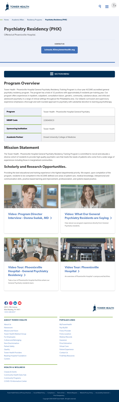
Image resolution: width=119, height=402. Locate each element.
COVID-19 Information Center (15, 381)
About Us (7, 325)
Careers (7, 359)
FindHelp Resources (67, 356)
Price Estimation (66, 343)
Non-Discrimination (11, 343)
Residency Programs (34, 20)
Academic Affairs (18, 20)
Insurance (63, 340)
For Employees (9, 337)
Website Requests (72, 393)
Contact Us (64, 353)
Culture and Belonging (12, 340)
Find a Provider (65, 331)
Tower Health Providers (13, 353)
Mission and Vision (11, 331)
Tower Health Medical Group (15, 334)
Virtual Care (64, 346)
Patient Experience (67, 350)
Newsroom (8, 328)
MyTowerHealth (66, 325)
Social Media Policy (39, 393)
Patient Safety (9, 346)
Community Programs (12, 378)
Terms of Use (60, 393)
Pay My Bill (64, 328)
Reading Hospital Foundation (15, 356)
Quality (7, 350)
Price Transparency (58, 395)
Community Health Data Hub (15, 375)
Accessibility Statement (102, 393)
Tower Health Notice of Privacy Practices (19, 393)
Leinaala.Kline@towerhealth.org (59, 50)
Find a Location (65, 334)
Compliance (51, 393)
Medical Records (66, 337)
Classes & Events (10, 372)
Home (6, 20)
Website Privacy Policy (86, 393)
